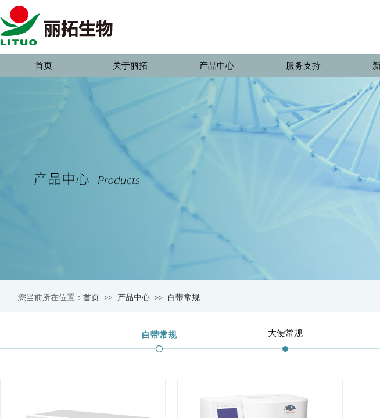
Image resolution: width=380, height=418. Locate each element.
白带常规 (183, 297)
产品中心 (216, 65)
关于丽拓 (130, 65)
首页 (43, 65)
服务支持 (303, 65)
